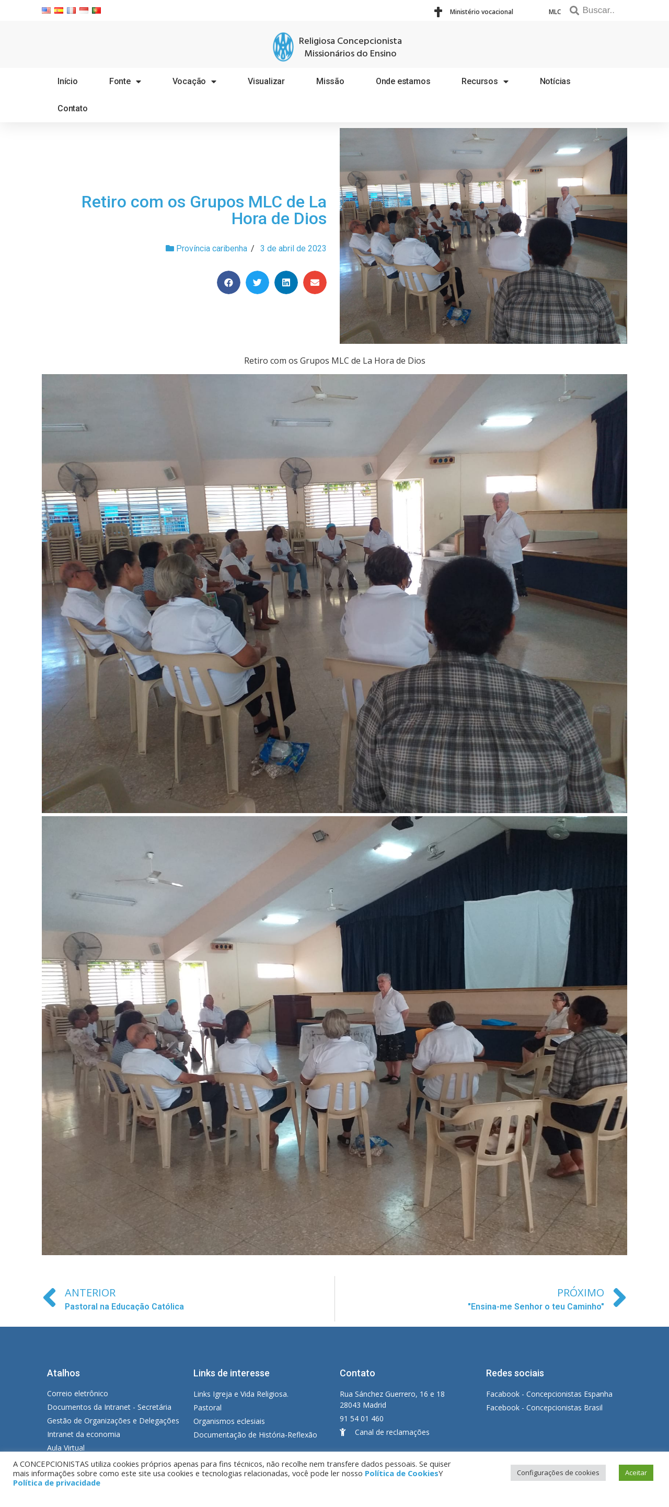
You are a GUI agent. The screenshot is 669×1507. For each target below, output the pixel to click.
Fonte (125, 81)
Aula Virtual (66, 1448)
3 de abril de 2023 (293, 248)
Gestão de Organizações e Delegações (113, 1420)
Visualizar (266, 81)
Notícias (555, 81)
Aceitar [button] (636, 1472)
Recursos (485, 81)
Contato (72, 108)
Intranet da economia (83, 1434)
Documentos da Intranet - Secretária (109, 1407)
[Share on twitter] (257, 282)
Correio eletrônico (77, 1393)
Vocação (194, 81)
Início (67, 81)
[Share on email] (315, 282)
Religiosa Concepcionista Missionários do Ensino (350, 48)
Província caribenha (211, 248)
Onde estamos (403, 81)
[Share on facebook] (228, 282)
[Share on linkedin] (286, 282)
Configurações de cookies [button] (558, 1472)
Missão (330, 81)
